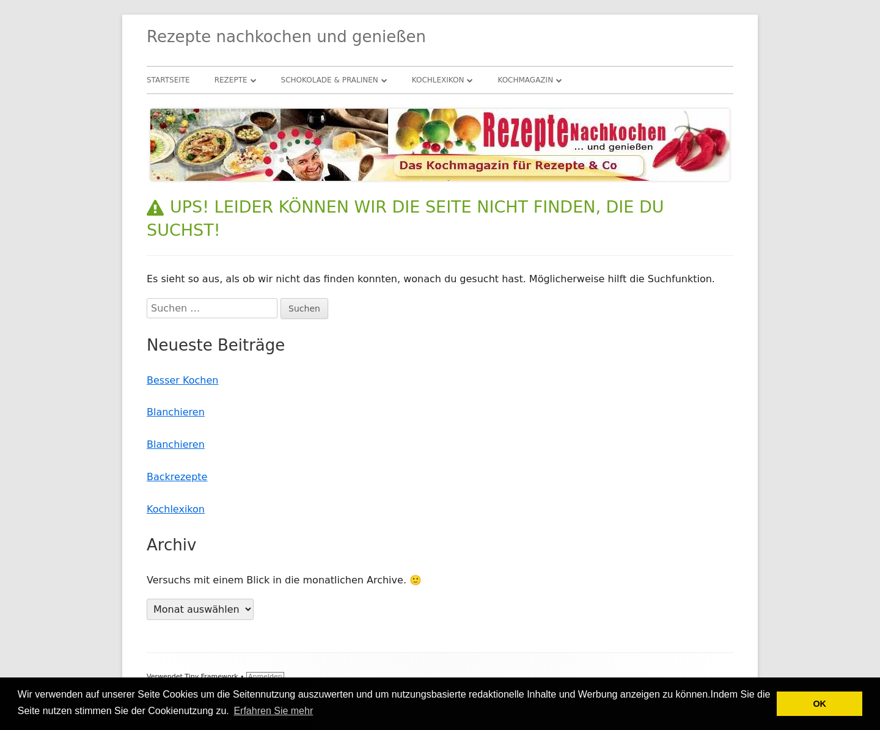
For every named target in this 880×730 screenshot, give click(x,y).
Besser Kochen (182, 380)
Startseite (168, 80)
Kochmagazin (525, 80)
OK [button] (819, 704)
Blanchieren (176, 412)
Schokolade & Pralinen (329, 80)
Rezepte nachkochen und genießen (286, 36)
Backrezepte (177, 477)
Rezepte (231, 80)
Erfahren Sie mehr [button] (273, 711)
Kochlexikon (438, 80)
